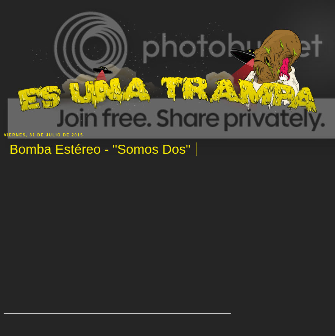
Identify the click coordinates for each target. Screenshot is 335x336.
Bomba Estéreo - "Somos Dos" (99, 149)
